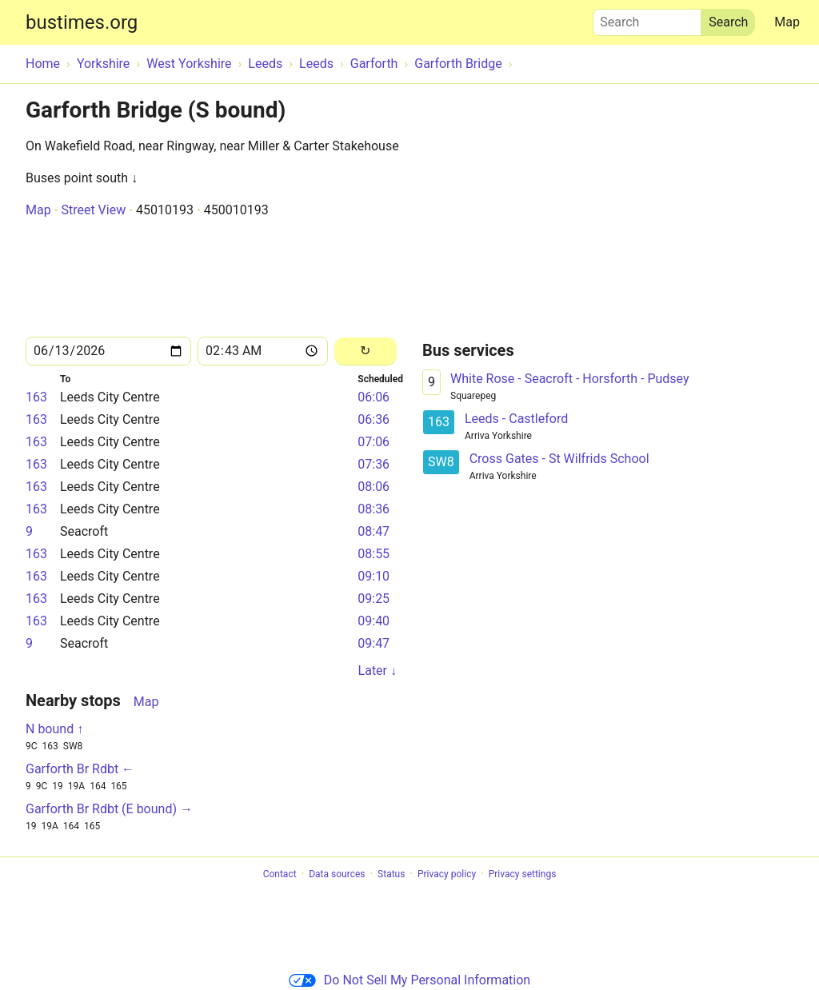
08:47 (374, 531)
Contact (280, 874)
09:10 (374, 576)
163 (36, 397)
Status (391, 874)
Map (787, 22)
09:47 (374, 643)
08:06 (374, 486)
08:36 (374, 509)
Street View (93, 210)
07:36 (374, 464)
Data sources (337, 874)
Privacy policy (446, 874)
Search (647, 18)
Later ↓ (377, 670)
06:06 (374, 397)
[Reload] (365, 351)
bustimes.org (82, 22)
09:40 (374, 621)
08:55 (374, 553)
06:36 (374, 419)
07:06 (374, 441)
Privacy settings (523, 874)
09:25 (374, 598)
